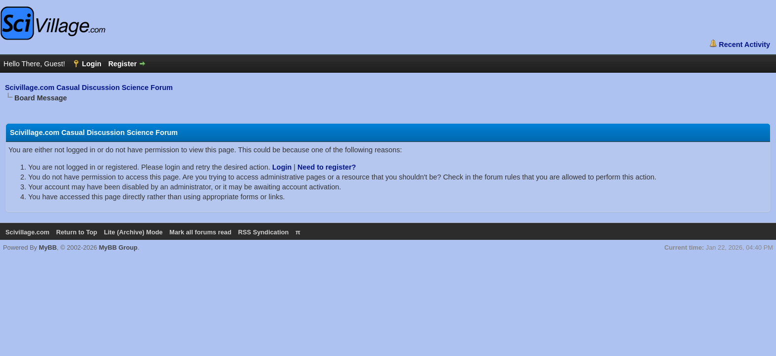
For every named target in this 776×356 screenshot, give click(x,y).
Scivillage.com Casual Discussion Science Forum (89, 87)
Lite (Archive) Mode (133, 232)
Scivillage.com (27, 232)
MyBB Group (118, 247)
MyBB (48, 247)
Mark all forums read (200, 232)
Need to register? (326, 167)
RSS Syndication (263, 232)
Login (281, 167)
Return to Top (76, 232)
